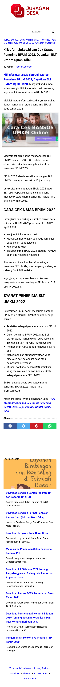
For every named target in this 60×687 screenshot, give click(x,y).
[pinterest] (36, 426)
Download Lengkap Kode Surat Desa (27, 533)
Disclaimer (14, 673)
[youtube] (33, 23)
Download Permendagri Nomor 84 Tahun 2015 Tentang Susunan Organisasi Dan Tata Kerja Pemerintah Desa (29, 617)
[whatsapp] (49, 426)
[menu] (5, 31)
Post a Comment (24, 66)
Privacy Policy (41, 668)
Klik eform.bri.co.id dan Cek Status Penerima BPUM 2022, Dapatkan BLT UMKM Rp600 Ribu (27, 79)
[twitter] (26, 23)
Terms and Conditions (20, 668)
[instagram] (41, 23)
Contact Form (41, 673)
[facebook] (18, 23)
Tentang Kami (30, 678)
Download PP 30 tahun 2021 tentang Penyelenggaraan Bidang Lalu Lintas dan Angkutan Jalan (29, 573)
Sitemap (27, 673)
